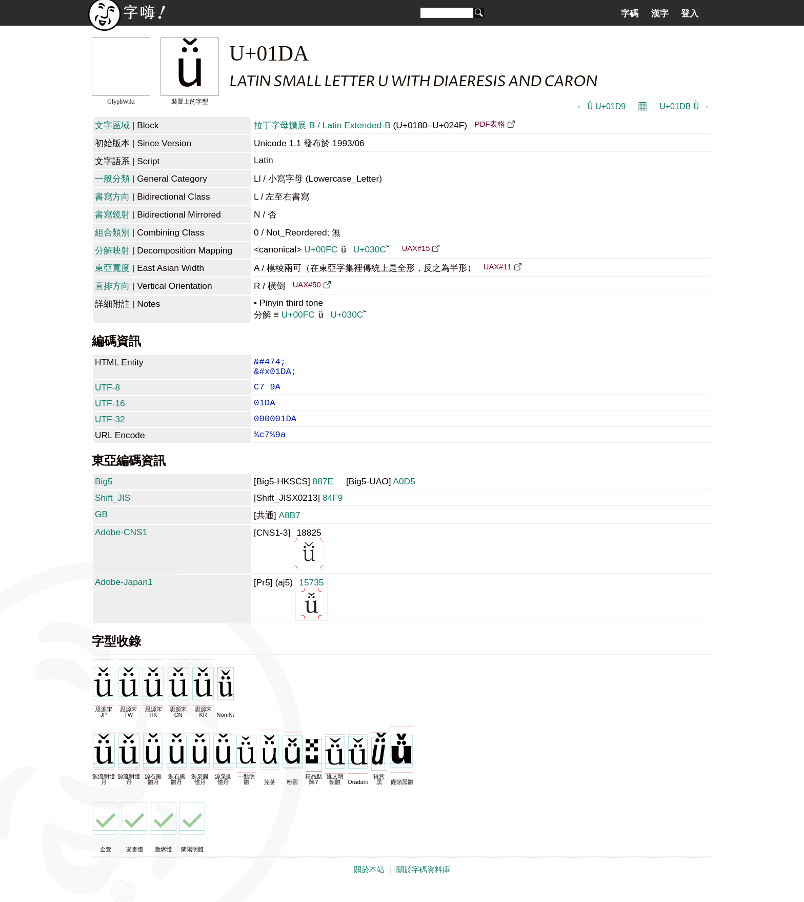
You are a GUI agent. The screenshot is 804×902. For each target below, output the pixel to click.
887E (323, 494)
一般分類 (112, 178)
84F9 (333, 511)
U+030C (371, 249)
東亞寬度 (112, 268)
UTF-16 (110, 410)
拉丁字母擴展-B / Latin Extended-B (322, 125)
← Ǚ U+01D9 (601, 106)
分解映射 (112, 250)
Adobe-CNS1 (121, 545)
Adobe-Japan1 (124, 595)
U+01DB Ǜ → (684, 106)
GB (101, 527)
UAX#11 (498, 267)
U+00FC (325, 249)
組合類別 (112, 232)
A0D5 (404, 494)
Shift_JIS (112, 511)
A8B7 (289, 528)
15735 (311, 611)
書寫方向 (112, 196)
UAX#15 (416, 248)
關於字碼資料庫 (423, 883)
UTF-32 (110, 428)
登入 (689, 13)
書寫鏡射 (112, 214)
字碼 (629, 13)
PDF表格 (490, 124)
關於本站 (369, 883)
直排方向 (112, 286)
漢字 (660, 13)
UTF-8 (107, 392)
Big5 (104, 494)
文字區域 (112, 125)
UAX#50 (307, 285)
